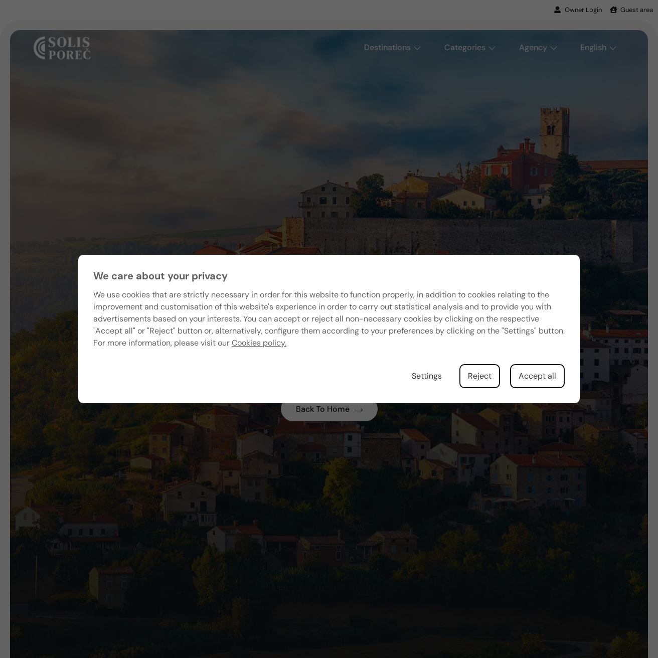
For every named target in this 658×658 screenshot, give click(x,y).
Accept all (537, 376)
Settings (427, 376)
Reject (479, 376)
